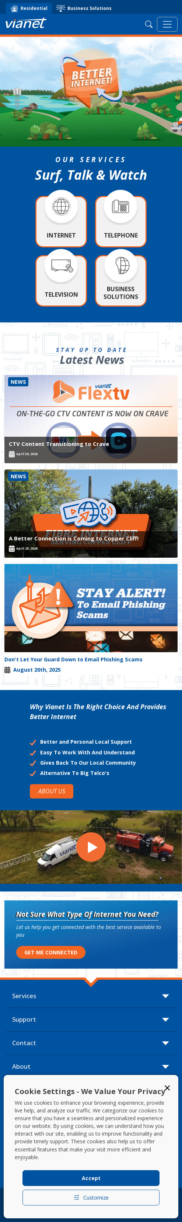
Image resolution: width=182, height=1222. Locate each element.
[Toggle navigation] (167, 24)
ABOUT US (51, 791)
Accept (91, 1178)
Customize (91, 1197)
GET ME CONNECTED (50, 952)
